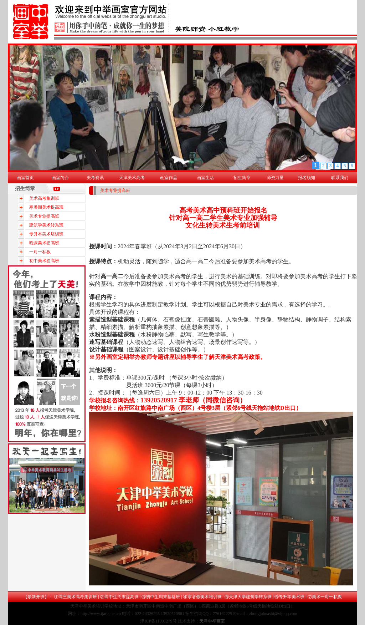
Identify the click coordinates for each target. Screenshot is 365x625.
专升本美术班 (291, 596)
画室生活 (205, 177)
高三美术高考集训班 (77, 596)
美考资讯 (95, 177)
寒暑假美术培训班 (204, 596)
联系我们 (339, 177)
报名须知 (306, 177)
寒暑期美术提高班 (46, 207)
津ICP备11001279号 (158, 621)
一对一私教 (40, 251)
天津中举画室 (212, 621)
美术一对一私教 (327, 596)
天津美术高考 (132, 177)
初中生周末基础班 (163, 596)
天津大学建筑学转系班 (250, 596)
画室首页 (25, 177)
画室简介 (60, 177)
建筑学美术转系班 (46, 225)
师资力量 (275, 177)
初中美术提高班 (44, 260)
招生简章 (242, 177)
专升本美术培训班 (46, 234)
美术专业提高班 (44, 216)
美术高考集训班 (44, 198)
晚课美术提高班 (44, 242)
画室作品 (168, 177)
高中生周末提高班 (121, 596)
